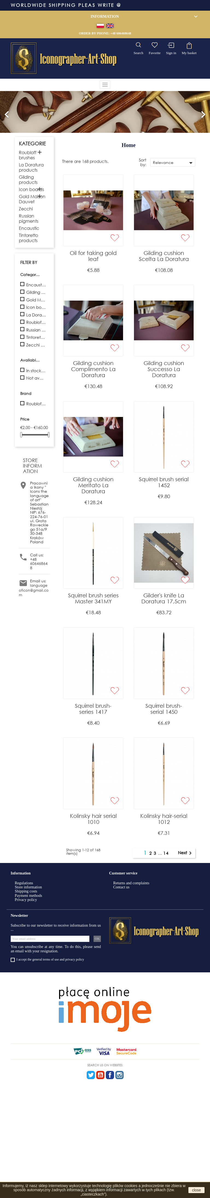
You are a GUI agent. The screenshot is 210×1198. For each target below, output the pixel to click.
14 (166, 853)
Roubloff (36, 403)
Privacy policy (26, 900)
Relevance (174, 162)
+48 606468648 (120, 33)
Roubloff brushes (27, 155)
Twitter (91, 1075)
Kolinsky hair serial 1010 (93, 819)
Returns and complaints (131, 883)
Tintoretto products (28, 238)
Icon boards (31, 189)
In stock (36, 370)
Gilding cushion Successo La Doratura (164, 369)
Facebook (110, 1075)
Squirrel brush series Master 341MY (93, 598)
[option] (105, 112)
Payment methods (28, 896)
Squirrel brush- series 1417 (93, 709)
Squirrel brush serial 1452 (164, 482)
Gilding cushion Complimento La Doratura (93, 369)
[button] (7, 112)
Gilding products (28, 179)
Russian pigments (28, 218)
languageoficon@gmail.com (34, 590)
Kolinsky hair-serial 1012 (163, 819)
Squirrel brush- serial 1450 (163, 709)
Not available (36, 378)
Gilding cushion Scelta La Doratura (164, 256)
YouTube (100, 1075)
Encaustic (29, 228)
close (196, 1190)
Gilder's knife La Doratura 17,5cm (163, 598)
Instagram (119, 1075)
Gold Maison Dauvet (32, 199)
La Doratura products (31, 167)
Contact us (121, 887)
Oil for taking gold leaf (93, 256)
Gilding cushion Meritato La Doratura (93, 485)
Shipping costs (26, 891)
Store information (28, 887)
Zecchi (26, 208)
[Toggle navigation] (105, 85)
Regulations (24, 883)
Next (186, 853)
